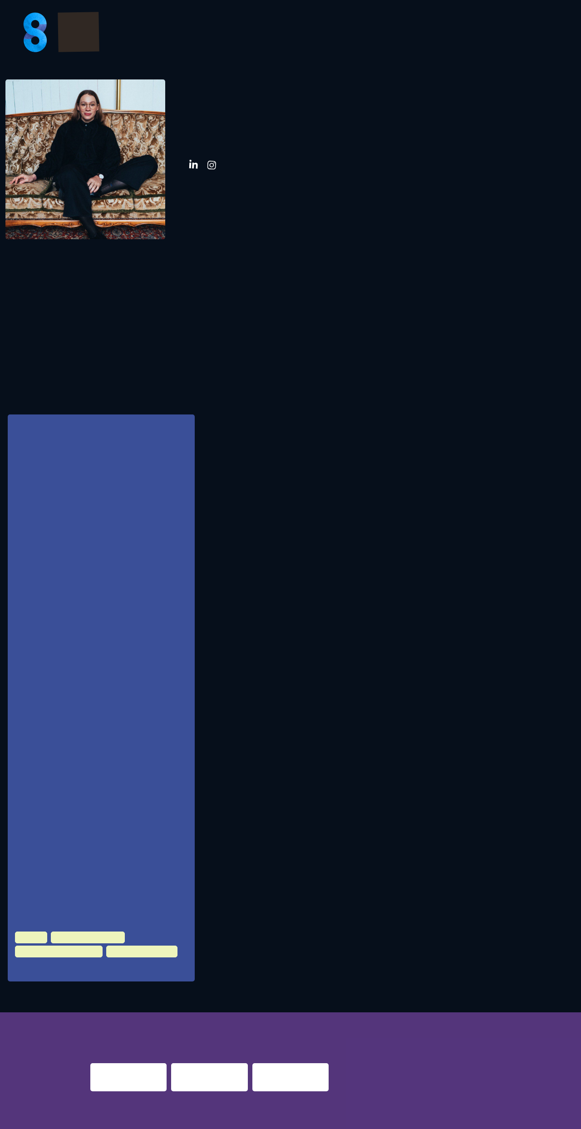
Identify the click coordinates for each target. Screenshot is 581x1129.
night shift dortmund (205, 1024)
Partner (413, 33)
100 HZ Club (41, 962)
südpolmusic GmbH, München (90, 678)
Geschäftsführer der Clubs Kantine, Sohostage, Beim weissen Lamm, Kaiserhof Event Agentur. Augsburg (113, 632)
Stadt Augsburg (72, 887)
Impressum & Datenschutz (154, 1116)
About (540, 33)
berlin (423, 1024)
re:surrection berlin (284, 1024)
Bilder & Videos (345, 33)
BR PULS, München (75, 832)
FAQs (455, 33)
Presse (496, 33)
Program (276, 33)
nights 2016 (514, 1024)
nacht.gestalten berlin (369, 1024)
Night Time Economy (82, 931)
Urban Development (129, 945)
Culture (29, 931)
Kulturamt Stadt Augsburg (85, 759)
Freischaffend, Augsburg (83, 795)
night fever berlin (119, 1024)
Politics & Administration (54, 945)
